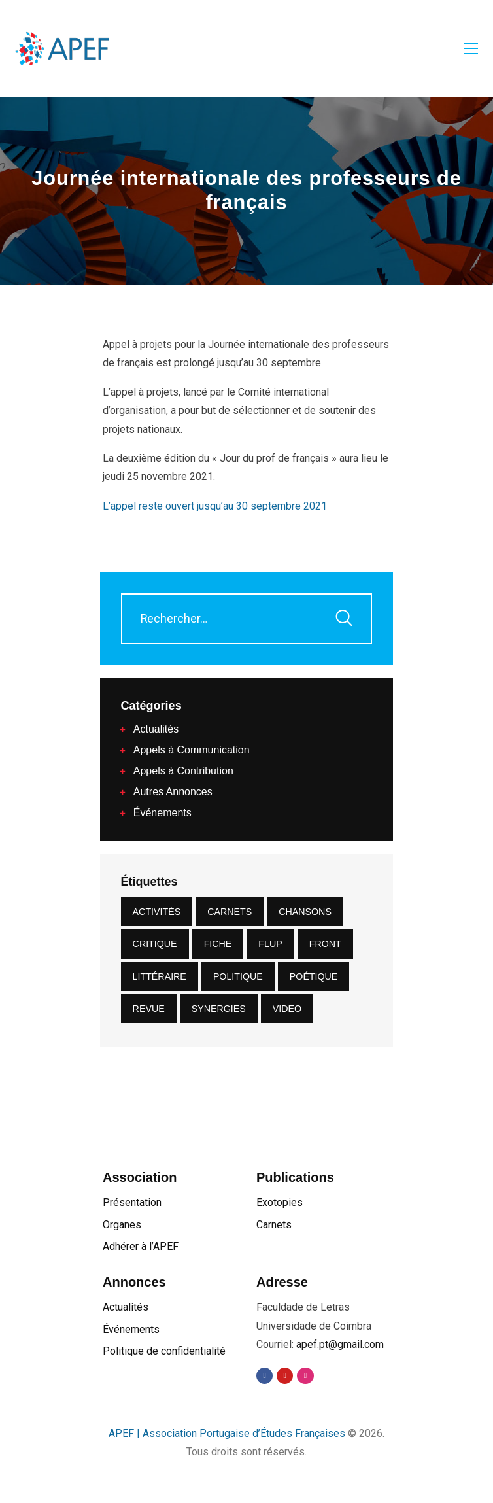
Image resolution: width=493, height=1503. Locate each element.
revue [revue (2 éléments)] (149, 1008)
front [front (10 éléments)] (325, 944)
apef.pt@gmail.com (340, 1344)
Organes (122, 1224)
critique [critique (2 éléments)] (155, 944)
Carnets (274, 1224)
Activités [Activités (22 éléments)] (157, 912)
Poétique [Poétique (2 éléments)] (314, 976)
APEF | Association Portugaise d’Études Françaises (228, 1433)
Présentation (132, 1202)
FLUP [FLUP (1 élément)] (270, 944)
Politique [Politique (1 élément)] (238, 976)
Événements (131, 1329)
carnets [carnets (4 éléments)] (229, 912)
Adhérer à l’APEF (140, 1246)
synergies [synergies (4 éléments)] (219, 1008)
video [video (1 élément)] (287, 1008)
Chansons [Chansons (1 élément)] (305, 912)
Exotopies (279, 1202)
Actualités (125, 1307)
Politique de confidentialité (164, 1351)
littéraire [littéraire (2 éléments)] (159, 976)
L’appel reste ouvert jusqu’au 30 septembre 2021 (215, 506)
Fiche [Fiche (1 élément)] (218, 944)
